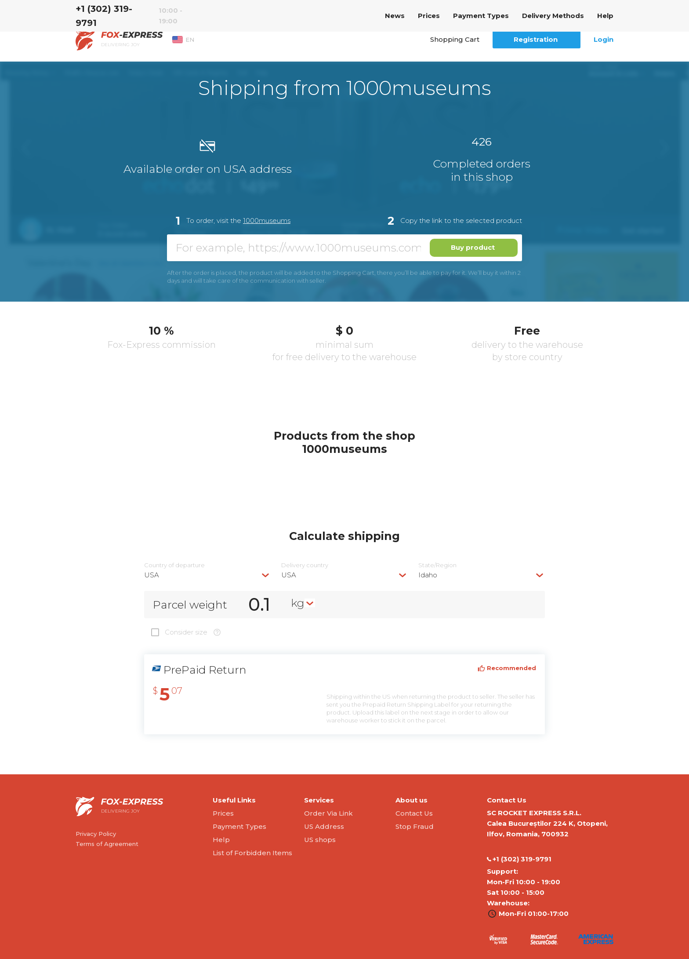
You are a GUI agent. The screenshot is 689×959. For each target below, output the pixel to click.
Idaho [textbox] (427, 575)
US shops (320, 839)
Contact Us (414, 813)
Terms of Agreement (107, 843)
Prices (429, 15)
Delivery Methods (553, 15)
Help (605, 15)
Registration (536, 39)
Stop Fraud (414, 826)
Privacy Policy (96, 833)
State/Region (437, 565)
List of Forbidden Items (252, 853)
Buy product (473, 247)
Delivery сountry (304, 565)
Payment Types (481, 15)
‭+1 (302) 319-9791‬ (104, 16)
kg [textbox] (298, 602)
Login (603, 39)
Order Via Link (328, 813)
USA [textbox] (151, 575)
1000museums (266, 220)
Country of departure (174, 565)
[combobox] (207, 575)
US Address (324, 826)
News (395, 15)
